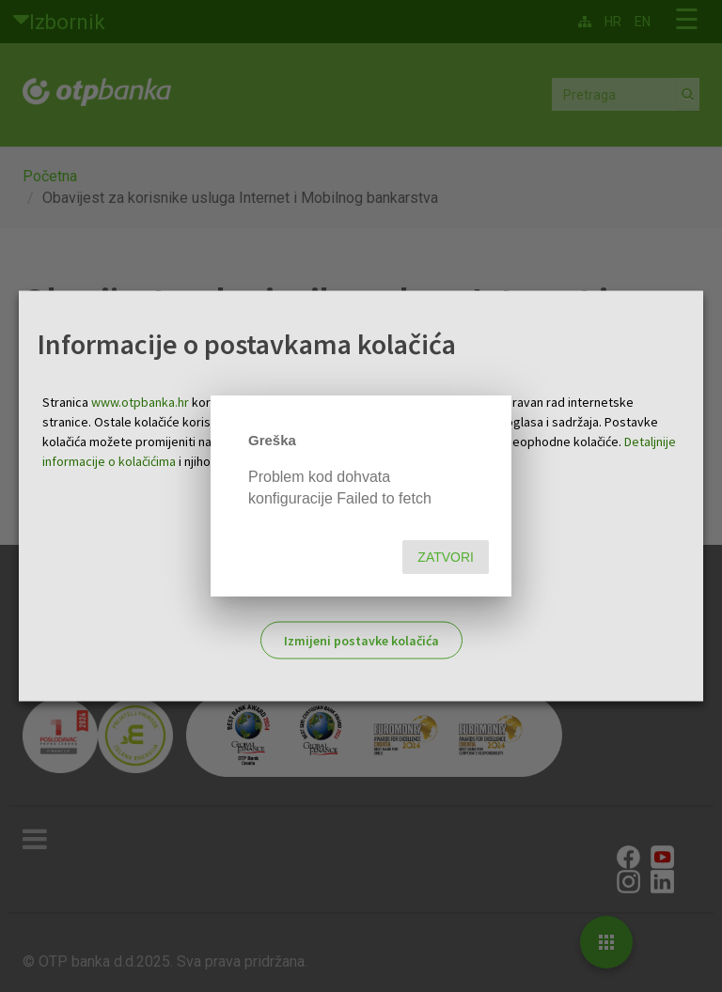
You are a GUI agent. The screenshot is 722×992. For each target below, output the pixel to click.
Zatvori (445, 557)
